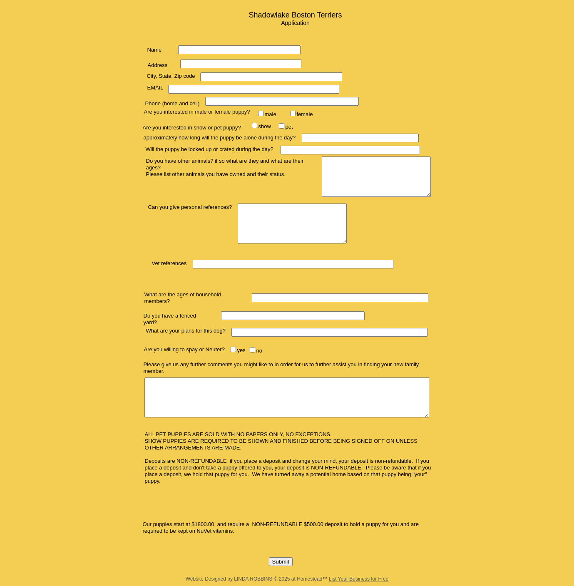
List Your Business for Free (358, 579)
